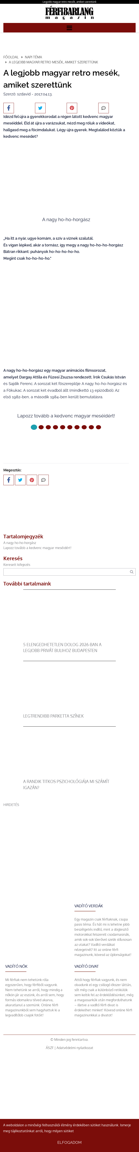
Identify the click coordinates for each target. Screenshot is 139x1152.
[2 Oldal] (48, 427)
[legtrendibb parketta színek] (69, 710)
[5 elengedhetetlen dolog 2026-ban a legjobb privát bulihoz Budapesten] (69, 639)
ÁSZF (50, 1048)
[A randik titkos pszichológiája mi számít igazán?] (69, 776)
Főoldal (11, 57)
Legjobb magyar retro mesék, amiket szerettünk (69, 1)
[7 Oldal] (84, 427)
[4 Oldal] (62, 427)
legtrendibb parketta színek (53, 716)
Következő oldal (66, 441)
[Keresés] (131, 572)
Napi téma (33, 57)
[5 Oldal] (69, 427)
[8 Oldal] (91, 427)
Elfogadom (69, 1142)
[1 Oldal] (41, 427)
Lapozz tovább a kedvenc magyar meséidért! (37, 548)
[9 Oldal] (98, 427)
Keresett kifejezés (16, 565)
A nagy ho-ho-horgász (19, 543)
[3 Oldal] (55, 427)
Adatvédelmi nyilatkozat (75, 1048)
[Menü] (69, 28)
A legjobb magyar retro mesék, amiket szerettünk (53, 62)
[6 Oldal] (77, 427)
